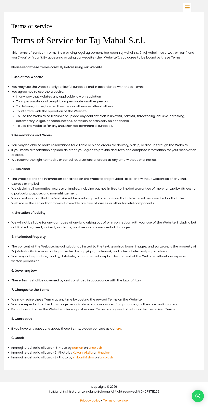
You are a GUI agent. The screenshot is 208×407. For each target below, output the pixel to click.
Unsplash (95, 347)
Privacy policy (90, 400)
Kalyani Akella (83, 352)
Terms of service (115, 400)
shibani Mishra (83, 357)
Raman (77, 347)
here (118, 328)
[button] (187, 7)
